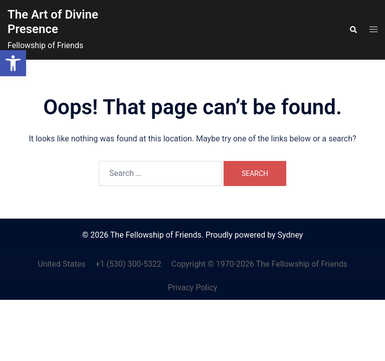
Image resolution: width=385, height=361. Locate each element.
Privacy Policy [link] (193, 287)
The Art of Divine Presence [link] (53, 22)
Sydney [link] (290, 235)
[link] (13, 63)
